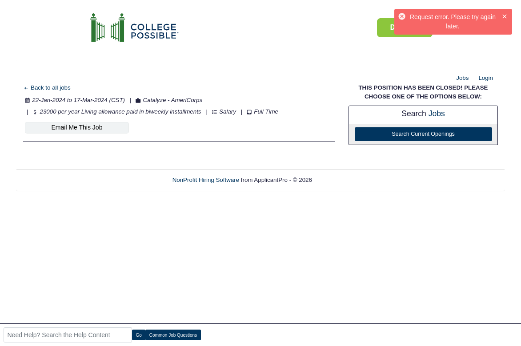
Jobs (462, 78)
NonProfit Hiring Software (205, 180)
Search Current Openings (423, 134)
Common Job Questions (173, 335)
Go (139, 335)
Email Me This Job (77, 127)
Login (485, 78)
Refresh (338, 180)
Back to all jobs (47, 87)
